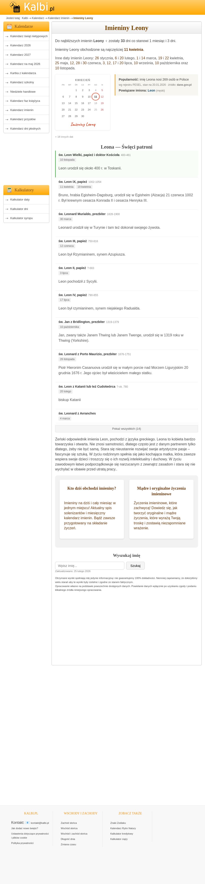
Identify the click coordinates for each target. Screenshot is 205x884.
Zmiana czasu (68, 844)
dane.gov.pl (184, 84)
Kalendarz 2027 (20, 54)
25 (57, 63)
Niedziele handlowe (23, 91)
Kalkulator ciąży (119, 839)
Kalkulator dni (19, 209)
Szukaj (135, 566)
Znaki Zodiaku (118, 823)
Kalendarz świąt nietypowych (29, 36)
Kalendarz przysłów (23, 119)
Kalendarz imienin (58, 18)
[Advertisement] (26, 157)
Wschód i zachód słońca (74, 833)
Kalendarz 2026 (20, 45)
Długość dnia (68, 839)
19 (160, 58)
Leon (151, 90)
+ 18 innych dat (64, 136)
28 (78, 63)
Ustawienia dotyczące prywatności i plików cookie (30, 835)
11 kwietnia (133, 49)
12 (72, 63)
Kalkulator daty (20, 199)
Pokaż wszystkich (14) (126, 428)
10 (136, 63)
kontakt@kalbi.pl (40, 823)
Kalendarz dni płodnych (25, 128)
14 (143, 58)
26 (97, 58)
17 (115, 63)
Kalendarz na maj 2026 (25, 64)
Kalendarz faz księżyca (25, 100)
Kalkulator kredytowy (121, 833)
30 (85, 63)
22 (167, 58)
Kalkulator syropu (21, 218)
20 (122, 58)
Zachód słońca (69, 823)
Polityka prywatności (22, 843)
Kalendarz (38, 18)
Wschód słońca (69, 828)
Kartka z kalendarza (23, 73)
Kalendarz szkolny (22, 82)
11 (95, 97)
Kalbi (24, 18)
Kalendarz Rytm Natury (123, 828)
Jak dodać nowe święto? (24, 828)
